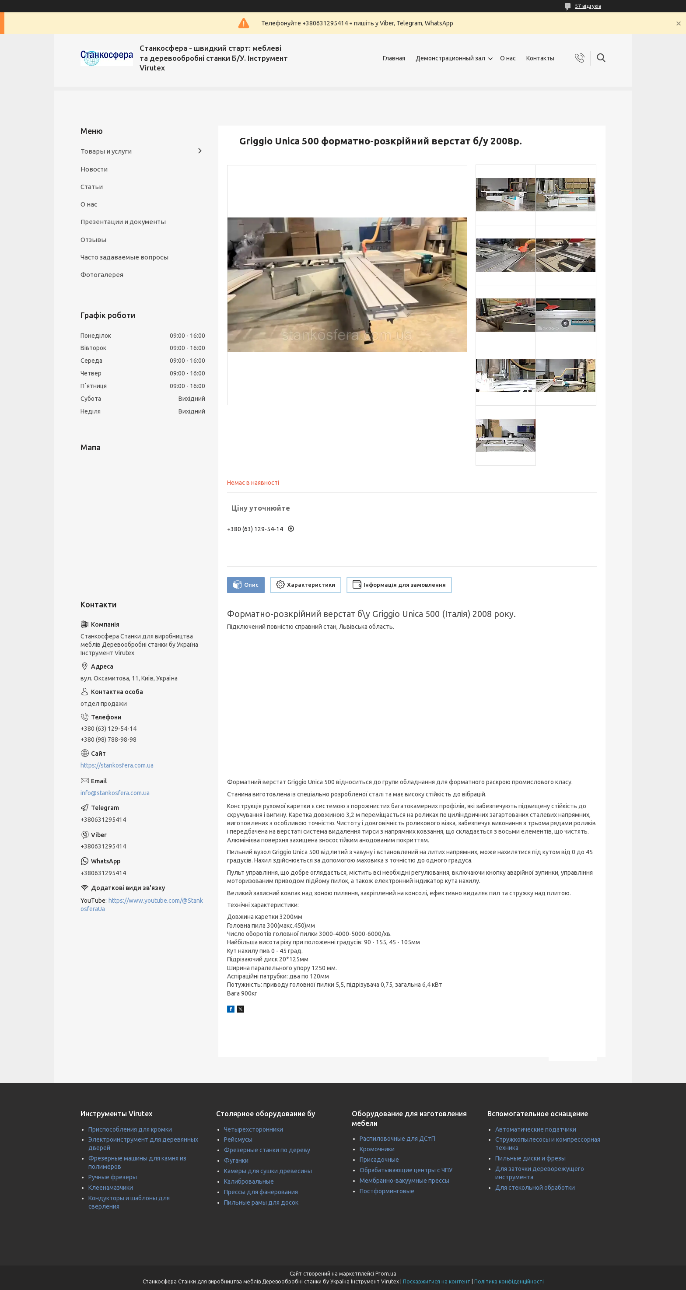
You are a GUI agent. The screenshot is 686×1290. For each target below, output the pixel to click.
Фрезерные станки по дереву (267, 1149)
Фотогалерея (101, 274)
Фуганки (236, 1160)
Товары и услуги (106, 151)
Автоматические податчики (535, 1129)
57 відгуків (588, 6)
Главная (394, 58)
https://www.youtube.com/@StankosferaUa (141, 904)
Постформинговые (387, 1191)
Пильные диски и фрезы (530, 1158)
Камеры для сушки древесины (268, 1170)
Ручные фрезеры (112, 1177)
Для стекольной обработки (535, 1187)
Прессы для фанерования (261, 1191)
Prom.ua (385, 1273)
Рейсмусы (238, 1139)
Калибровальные (249, 1181)
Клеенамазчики (110, 1187)
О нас (508, 58)
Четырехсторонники (253, 1129)
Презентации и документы (123, 221)
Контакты (540, 58)
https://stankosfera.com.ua (117, 765)
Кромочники (377, 1149)
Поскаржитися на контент (436, 1281)
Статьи (91, 186)
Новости (94, 169)
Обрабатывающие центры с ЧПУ (406, 1170)
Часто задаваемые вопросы (124, 257)
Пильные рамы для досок (261, 1202)
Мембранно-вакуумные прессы (404, 1180)
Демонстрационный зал (450, 58)
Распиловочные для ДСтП (397, 1138)
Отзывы (93, 239)
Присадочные (379, 1159)
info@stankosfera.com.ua (115, 792)
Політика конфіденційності (509, 1281)
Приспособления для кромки (130, 1129)
